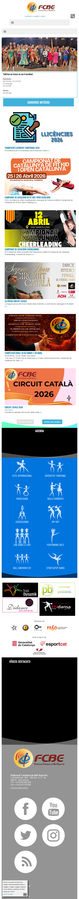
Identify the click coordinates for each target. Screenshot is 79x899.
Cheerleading (22, 512)
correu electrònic (20, 785)
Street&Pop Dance (55, 558)
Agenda (39, 428)
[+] (48, 150)
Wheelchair (22, 489)
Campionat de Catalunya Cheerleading (22, 248)
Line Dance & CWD (22, 535)
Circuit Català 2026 (14, 404)
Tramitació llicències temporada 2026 (22, 147)
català (43, 16)
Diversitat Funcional (55, 465)
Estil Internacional (22, 465)
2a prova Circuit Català (16, 299)
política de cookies (8, 894)
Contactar (16, 877)
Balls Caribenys (55, 489)
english (36, 16)
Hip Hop (55, 512)
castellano (28, 16)
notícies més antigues (52, 419)
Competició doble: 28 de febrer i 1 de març (23, 351)
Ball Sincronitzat (22, 558)
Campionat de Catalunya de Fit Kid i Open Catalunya (28, 196)
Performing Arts (55, 535)
